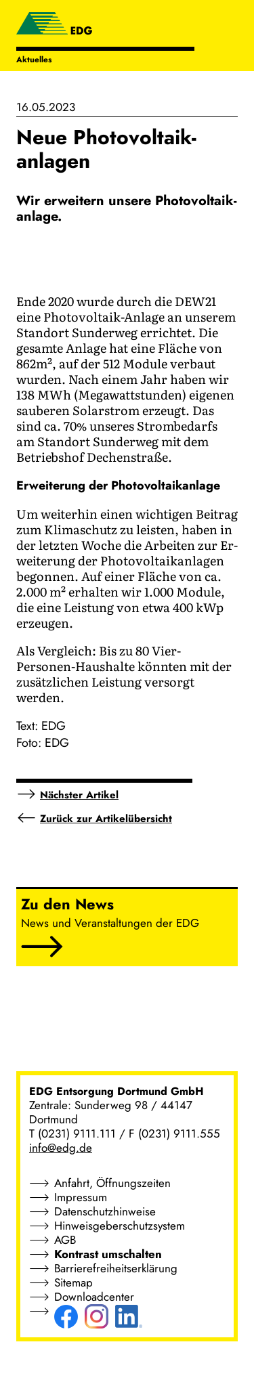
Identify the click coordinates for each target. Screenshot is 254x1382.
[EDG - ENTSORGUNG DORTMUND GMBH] (54, 25)
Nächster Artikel (79, 794)
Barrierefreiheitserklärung (115, 1268)
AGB (65, 1240)
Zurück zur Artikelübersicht (106, 818)
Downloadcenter (94, 1297)
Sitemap (73, 1282)
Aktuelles (33, 59)
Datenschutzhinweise (105, 1211)
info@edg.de (60, 1148)
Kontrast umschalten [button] (108, 1254)
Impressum (80, 1197)
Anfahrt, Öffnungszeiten (112, 1183)
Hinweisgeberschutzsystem (119, 1225)
